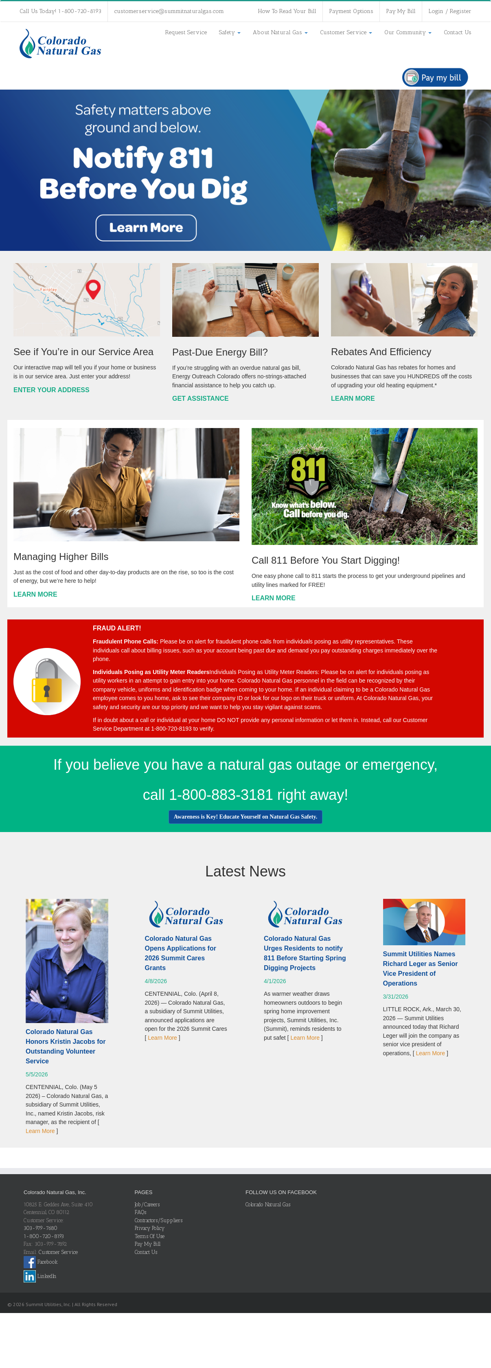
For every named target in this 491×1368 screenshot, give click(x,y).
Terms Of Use (149, 1236)
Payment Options (351, 11)
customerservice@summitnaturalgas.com (169, 11)
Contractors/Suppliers (158, 1220)
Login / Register (449, 11)
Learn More (40, 1131)
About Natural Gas (280, 32)
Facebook (41, 1262)
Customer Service (346, 32)
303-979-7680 (40, 1228)
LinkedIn (40, 1276)
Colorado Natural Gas (268, 1204)
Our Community (408, 32)
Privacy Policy (149, 1228)
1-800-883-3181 (221, 794)
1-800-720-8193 (44, 1236)
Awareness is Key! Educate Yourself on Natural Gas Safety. (245, 817)
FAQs (140, 1212)
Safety (230, 32)
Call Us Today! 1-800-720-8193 (60, 11)
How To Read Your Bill (287, 11)
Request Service (186, 32)
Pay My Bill (401, 11)
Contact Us (457, 32)
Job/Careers (147, 1204)
